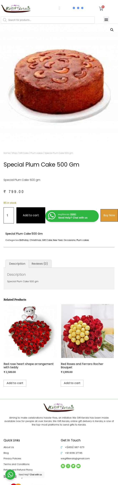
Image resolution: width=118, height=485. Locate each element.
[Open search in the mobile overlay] (48, 20)
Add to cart (31, 215)
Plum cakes (36, 153)
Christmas (35, 240)
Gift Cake (24, 153)
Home (7, 153)
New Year (58, 240)
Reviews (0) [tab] (40, 264)
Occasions (70, 240)
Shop (14, 153)
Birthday (24, 240)
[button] (106, 19)
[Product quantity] (9, 215)
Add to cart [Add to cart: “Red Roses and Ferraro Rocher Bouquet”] (72, 383)
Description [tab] (17, 264)
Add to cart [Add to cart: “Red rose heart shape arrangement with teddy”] (15, 383)
